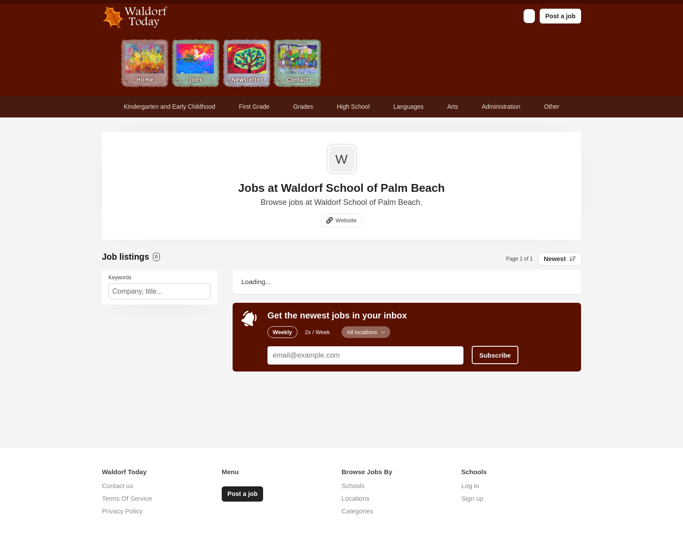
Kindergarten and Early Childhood (169, 106)
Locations (355, 498)
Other (551, 106)
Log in (470, 485)
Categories (357, 511)
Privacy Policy (122, 511)
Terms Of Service (127, 498)
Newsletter (246, 64)
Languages (408, 106)
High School (353, 106)
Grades (303, 106)
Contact (297, 64)
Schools (353, 485)
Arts (452, 106)
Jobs (195, 64)
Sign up (472, 498)
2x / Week (317, 332)
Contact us (117, 485)
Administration (501, 106)
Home (144, 64)
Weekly (282, 332)
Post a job (560, 16)
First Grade (254, 106)
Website (346, 220)
